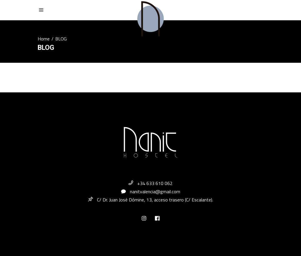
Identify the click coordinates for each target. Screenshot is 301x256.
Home (44, 38)
